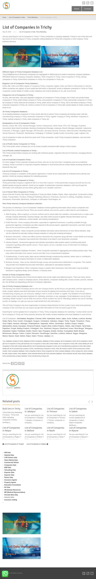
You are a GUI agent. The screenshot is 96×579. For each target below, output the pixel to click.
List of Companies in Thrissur (55, 410)
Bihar (49, 326)
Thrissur (40, 336)
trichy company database (63, 351)
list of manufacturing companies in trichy (45, 346)
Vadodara (53, 321)
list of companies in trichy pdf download (17, 343)
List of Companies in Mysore (77, 429)
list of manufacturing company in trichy (21, 348)
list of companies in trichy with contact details (44, 343)
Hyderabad (51, 318)
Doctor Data (8, 477)
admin (17, 387)
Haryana (55, 328)
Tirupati (72, 321)
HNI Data (7, 452)
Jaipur (64, 318)
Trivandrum (80, 321)
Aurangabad (68, 331)
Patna (10, 321)
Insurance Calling (10, 500)
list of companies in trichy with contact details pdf (74, 343)
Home (76, 9)
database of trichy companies (33, 341)
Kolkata (74, 318)
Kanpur (74, 323)
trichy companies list (48, 351)
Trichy (67, 321)
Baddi (76, 331)
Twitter (15, 363)
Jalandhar (53, 333)
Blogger (91, 2)
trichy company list (77, 351)
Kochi (69, 318)
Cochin (20, 321)
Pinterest (22, 363)
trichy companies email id (33, 351)
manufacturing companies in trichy (44, 348)
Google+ (83, 2)
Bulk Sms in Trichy (11, 408)
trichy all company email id (64, 348)
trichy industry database (85, 353)
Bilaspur (15, 333)
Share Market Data (11, 460)
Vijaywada (44, 323)
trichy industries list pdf (70, 353)
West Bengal (79, 328)
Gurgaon (36, 321)
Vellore (51, 323)
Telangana (88, 328)
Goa (41, 328)
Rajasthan (6, 328)
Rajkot (9, 323)
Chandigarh (28, 321)
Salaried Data (9, 455)
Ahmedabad (21, 318)
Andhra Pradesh (58, 326)
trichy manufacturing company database (15, 356)
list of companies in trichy (68, 341)
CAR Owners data (10, 457)
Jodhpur (68, 323)
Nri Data (7, 487)
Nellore (22, 336)
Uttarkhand (64, 328)
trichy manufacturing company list (38, 356)
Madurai (69, 333)
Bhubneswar (7, 333)
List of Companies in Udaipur (36, 444)
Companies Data (10, 465)
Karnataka (22, 326)
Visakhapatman (33, 323)
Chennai (38, 318)
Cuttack (28, 333)
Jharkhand (47, 328)
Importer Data (9, 475)
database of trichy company (51, 341)
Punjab (13, 328)
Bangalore (30, 318)
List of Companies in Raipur (11, 429)
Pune (15, 321)
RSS (87, 2)
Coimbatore (45, 321)
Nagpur (75, 333)
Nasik (17, 336)
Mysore (11, 336)
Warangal (23, 323)
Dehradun (35, 333)
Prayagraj (46, 331)
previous (89, 401)
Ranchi (34, 331)
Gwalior (28, 331)
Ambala (53, 331)
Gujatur (14, 331)
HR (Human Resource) (12, 490)
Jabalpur (47, 336)
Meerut (5, 336)
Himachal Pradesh (33, 326)
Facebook (12, 363)
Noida (5, 321)
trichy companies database (16, 351)
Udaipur (61, 321)
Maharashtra (7, 326)
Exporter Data (9, 472)
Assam (71, 328)
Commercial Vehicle (11, 462)
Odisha (67, 326)
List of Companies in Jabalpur (33, 410)
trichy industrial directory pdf (36, 353)
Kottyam (81, 323)
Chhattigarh (34, 328)
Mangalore (83, 333)
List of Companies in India (27, 32)
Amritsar (60, 331)
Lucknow (81, 318)
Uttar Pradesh (76, 326)
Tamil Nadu (86, 326)
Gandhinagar (44, 333)
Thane (87, 321)
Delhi (44, 318)
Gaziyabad (6, 331)
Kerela (15, 326)
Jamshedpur (59, 323)
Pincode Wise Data (11, 495)
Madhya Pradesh (23, 328)
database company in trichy (14, 341)
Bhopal (81, 331)
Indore (58, 318)
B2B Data (7, 467)
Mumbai (89, 318)
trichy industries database (54, 353)
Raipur (28, 336)
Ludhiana (61, 333)
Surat (4, 323)
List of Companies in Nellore (33, 429)
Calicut (21, 333)
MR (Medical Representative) (14, 492)
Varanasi (16, 323)
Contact (87, 9)
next (92, 401)
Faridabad (21, 331)
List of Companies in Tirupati (14, 444)
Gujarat (44, 326)
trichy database (22, 353)
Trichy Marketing (41, 32)
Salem (34, 336)
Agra (40, 331)
